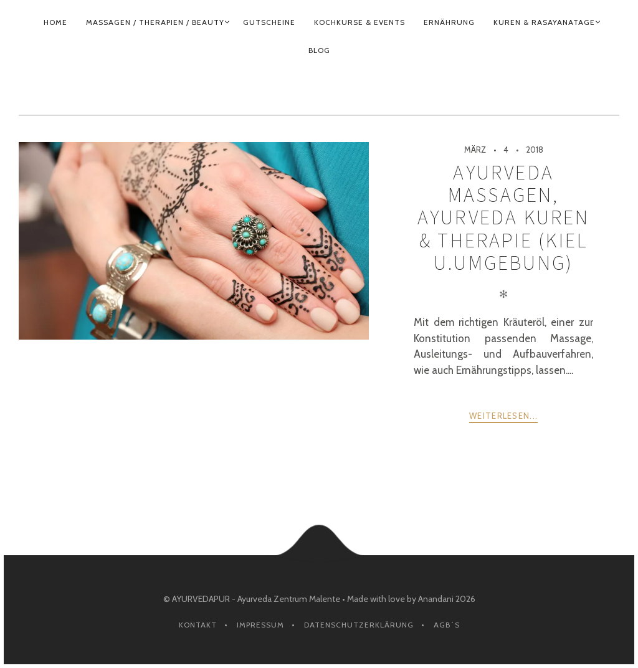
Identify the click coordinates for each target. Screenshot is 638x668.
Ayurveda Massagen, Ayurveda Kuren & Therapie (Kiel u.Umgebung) (503, 217)
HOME (55, 22)
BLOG (319, 50)
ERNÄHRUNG (449, 22)
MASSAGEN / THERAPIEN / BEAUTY (155, 22)
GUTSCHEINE (269, 22)
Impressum (260, 624)
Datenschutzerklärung (359, 624)
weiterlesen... (503, 416)
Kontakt (198, 624)
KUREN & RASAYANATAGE (544, 22)
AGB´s (447, 624)
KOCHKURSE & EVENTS (359, 22)
